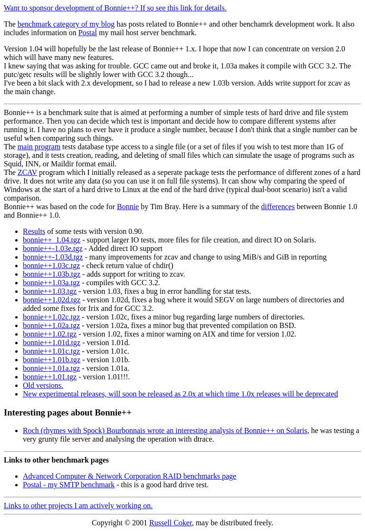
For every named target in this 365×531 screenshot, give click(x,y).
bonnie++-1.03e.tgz (53, 248)
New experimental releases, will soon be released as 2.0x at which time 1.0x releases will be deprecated (180, 394)
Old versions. (43, 385)
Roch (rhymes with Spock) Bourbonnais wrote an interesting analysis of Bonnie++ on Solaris (165, 430)
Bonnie (128, 207)
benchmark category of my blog (66, 24)
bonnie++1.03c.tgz (51, 265)
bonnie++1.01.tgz (50, 377)
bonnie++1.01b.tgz (51, 360)
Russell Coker (170, 523)
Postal (87, 33)
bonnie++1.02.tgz (50, 334)
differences (278, 207)
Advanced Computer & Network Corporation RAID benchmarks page (129, 476)
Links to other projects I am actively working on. (78, 506)
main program (39, 147)
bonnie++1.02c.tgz (51, 317)
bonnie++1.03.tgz (50, 291)
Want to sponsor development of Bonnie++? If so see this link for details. (115, 8)
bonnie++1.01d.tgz (51, 342)
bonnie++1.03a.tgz (51, 283)
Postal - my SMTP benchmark (69, 485)
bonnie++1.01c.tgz (51, 351)
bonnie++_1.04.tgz (51, 240)
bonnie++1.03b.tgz (51, 274)
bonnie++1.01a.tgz (51, 368)
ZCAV (27, 172)
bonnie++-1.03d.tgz (53, 257)
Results (34, 231)
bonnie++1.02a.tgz (51, 325)
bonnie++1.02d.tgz (51, 300)
